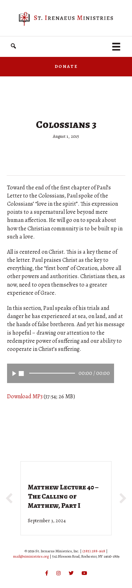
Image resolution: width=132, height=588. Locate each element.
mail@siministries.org (31, 556)
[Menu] (116, 46)
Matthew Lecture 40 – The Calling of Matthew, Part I (63, 496)
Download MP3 (25, 396)
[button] (13, 46)
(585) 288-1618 (93, 551)
